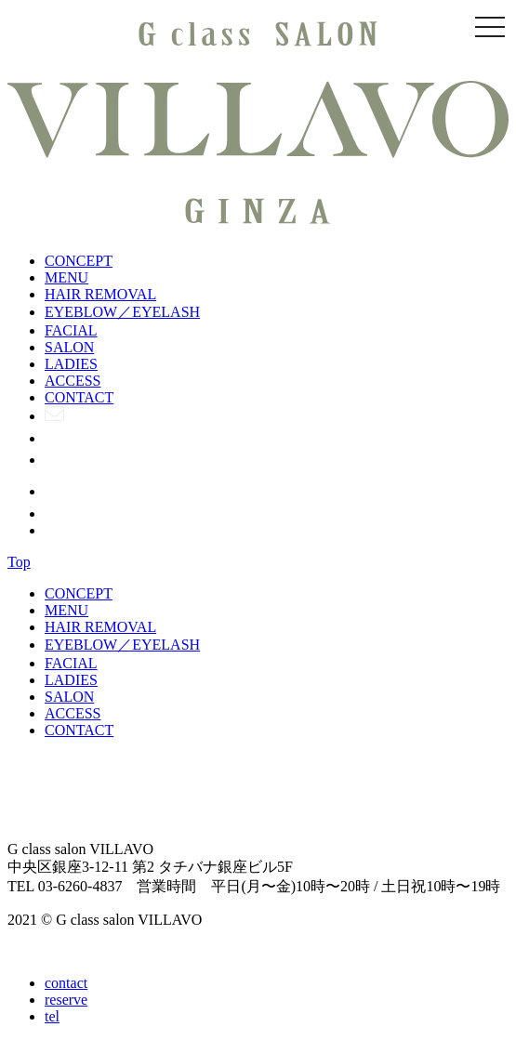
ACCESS (72, 380)
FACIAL (71, 330)
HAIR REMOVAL (100, 294)
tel (52, 1016)
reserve (66, 999)
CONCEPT (78, 261)
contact (66, 983)
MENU (66, 277)
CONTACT (79, 397)
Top (19, 562)
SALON (69, 347)
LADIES (71, 364)
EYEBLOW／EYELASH (122, 312)
